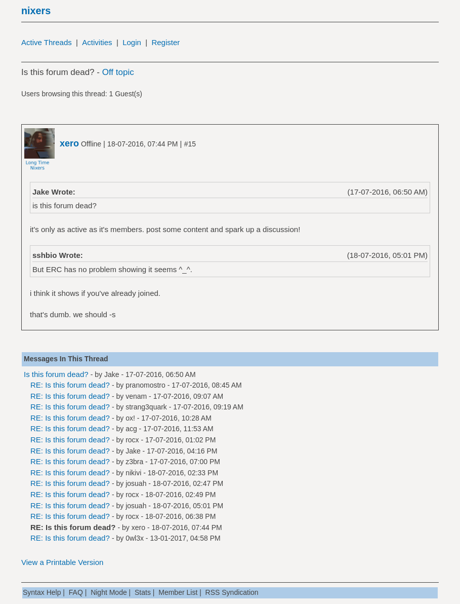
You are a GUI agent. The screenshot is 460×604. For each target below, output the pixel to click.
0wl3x (135, 538)
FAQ (76, 592)
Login (131, 42)
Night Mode (109, 592)
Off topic (118, 72)
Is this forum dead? (56, 374)
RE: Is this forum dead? (70, 385)
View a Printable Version (62, 562)
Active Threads (46, 42)
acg (131, 429)
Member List (177, 592)
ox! (130, 418)
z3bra (134, 462)
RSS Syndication (232, 592)
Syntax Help (42, 592)
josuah (136, 483)
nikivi (133, 473)
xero (138, 527)
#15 (190, 144)
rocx (132, 440)
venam (136, 396)
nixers (36, 10)
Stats (143, 592)
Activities (97, 42)
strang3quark (146, 407)
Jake (111, 374)
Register (165, 42)
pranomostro (145, 385)
